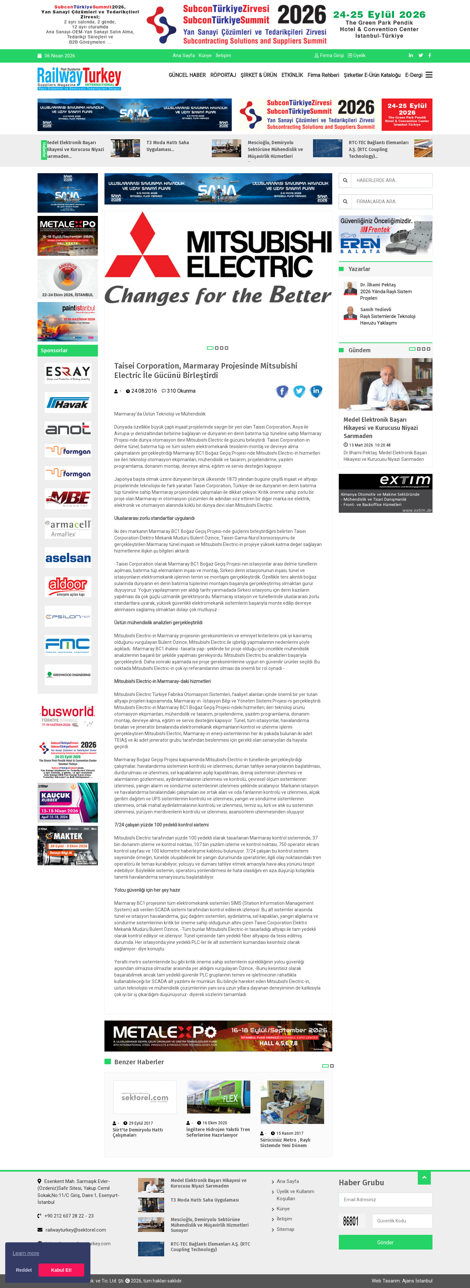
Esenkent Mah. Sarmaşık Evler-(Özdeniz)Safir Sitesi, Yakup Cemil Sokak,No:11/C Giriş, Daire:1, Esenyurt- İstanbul (78, 1191)
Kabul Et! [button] (61, 1270)
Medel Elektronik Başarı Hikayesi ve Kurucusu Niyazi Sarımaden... (89, 149)
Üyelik (357, 55)
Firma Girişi (329, 55)
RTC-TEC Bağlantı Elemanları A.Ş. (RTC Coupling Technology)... (393, 149)
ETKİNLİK (292, 75)
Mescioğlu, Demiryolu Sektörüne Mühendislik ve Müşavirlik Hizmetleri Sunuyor (210, 1225)
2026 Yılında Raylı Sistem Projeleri (386, 295)
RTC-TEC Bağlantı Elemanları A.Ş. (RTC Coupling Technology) (210, 1247)
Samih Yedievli (375, 309)
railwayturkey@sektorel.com (72, 1230)
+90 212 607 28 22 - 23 (66, 1216)
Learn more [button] (25, 1253)
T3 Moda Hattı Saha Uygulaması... (182, 146)
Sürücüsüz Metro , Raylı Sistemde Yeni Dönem (285, 1143)
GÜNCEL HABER (187, 75)
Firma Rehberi (323, 75)
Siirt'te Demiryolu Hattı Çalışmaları (138, 1133)
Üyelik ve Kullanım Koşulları (295, 1195)
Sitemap (285, 1229)
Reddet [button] (24, 1270)
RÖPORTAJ (223, 75)
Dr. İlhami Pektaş (378, 285)
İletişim (223, 55)
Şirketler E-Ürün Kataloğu (372, 75)
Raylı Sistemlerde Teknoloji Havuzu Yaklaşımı (387, 320)
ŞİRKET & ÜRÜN (259, 75)
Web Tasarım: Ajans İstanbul (402, 1281)
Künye (205, 55)
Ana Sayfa (184, 55)
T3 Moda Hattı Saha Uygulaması (205, 1200)
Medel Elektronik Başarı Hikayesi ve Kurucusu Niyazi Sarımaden (381, 428)
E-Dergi (413, 75)
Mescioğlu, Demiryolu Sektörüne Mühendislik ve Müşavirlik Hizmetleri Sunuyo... (289, 153)
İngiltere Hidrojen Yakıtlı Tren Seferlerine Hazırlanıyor (218, 1132)
